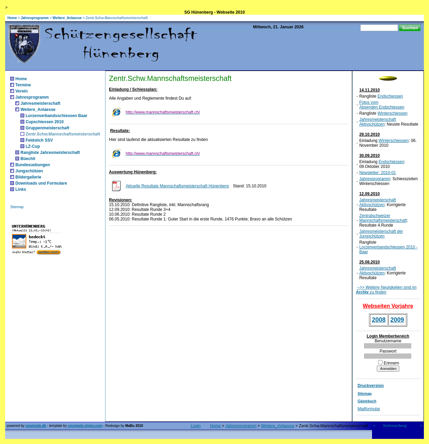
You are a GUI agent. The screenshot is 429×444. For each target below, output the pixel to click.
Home (12, 18)
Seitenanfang (394, 426)
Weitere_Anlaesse (67, 18)
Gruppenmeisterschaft (47, 128)
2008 (379, 319)
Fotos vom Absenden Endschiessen (381, 105)
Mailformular (369, 408)
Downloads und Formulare (41, 183)
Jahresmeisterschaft (40, 103)
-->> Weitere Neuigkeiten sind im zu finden (386, 290)
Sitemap (17, 207)
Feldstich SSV (39, 140)
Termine (23, 85)
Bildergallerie (28, 177)
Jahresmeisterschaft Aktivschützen (377, 122)
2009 (397, 319)
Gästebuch (367, 401)
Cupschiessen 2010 (44, 121)
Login (196, 426)
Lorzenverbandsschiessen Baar (56, 115)
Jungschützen (29, 171)
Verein (21, 91)
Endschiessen (390, 96)
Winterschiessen (392, 113)
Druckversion (371, 385)
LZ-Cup (33, 146)
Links (20, 189)
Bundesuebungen (32, 164)
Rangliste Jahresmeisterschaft (50, 152)
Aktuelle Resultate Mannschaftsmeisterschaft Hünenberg (177, 186)
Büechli (27, 158)
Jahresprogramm (35, 18)
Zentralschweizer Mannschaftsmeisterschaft (383, 218)
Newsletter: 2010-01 (377, 172)
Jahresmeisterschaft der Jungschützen (381, 234)
